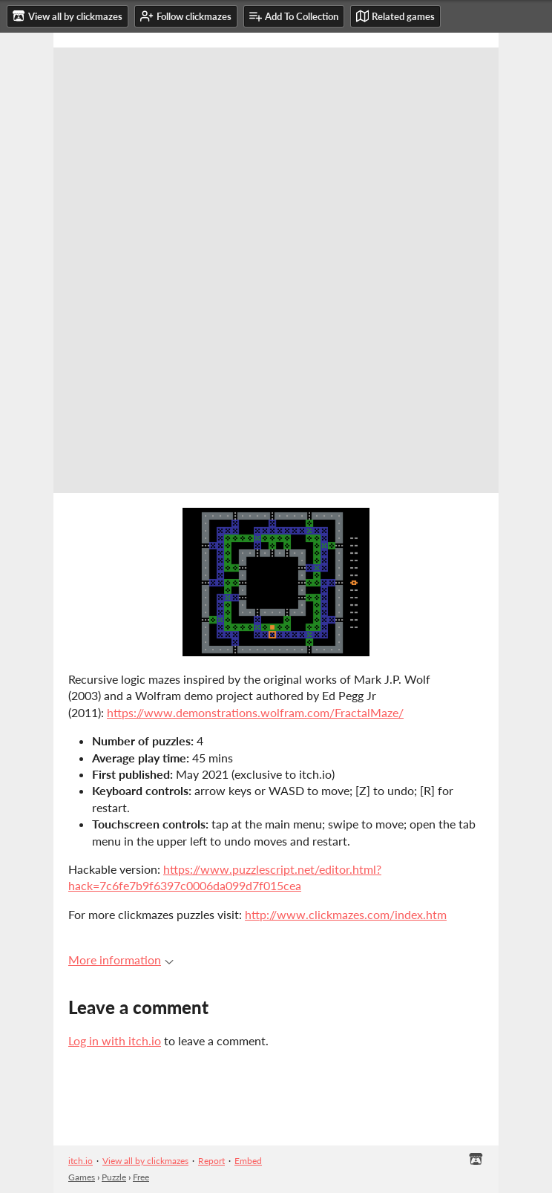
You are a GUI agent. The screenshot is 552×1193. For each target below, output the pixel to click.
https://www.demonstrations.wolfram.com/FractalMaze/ (255, 712)
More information (121, 959)
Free (141, 1177)
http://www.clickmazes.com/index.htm (346, 914)
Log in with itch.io (114, 1040)
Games (81, 1177)
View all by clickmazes (145, 1160)
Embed (248, 1160)
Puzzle (114, 1177)
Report (211, 1160)
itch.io (80, 1160)
